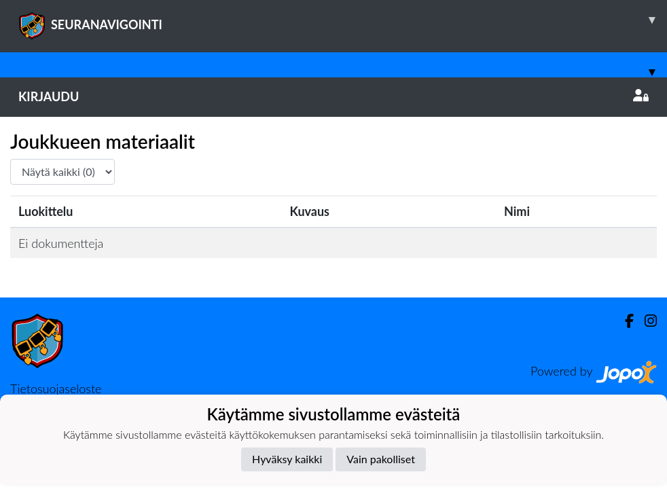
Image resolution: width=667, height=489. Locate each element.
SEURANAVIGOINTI (342, 19)
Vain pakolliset (380, 458)
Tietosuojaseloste (55, 388)
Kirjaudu (333, 96)
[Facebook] (624, 321)
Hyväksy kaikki (287, 458)
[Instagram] (645, 321)
